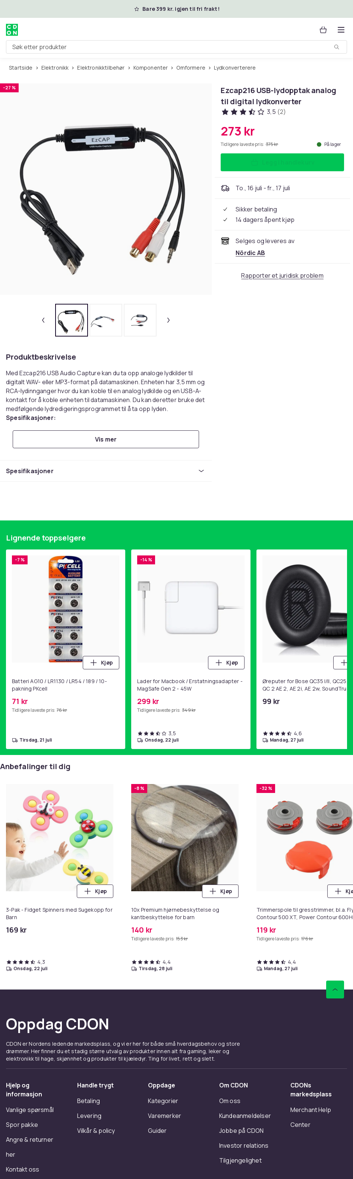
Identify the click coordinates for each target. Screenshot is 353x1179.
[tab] (71, 320)
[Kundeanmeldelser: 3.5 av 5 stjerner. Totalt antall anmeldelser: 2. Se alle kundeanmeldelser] (253, 111)
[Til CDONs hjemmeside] (12, 30)
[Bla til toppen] (335, 989)
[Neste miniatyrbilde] (168, 320)
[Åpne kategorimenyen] (341, 30)
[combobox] (176, 47)
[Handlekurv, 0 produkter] (323, 30)
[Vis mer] (106, 439)
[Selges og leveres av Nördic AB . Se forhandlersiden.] (250, 252)
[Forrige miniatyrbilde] (43, 320)
